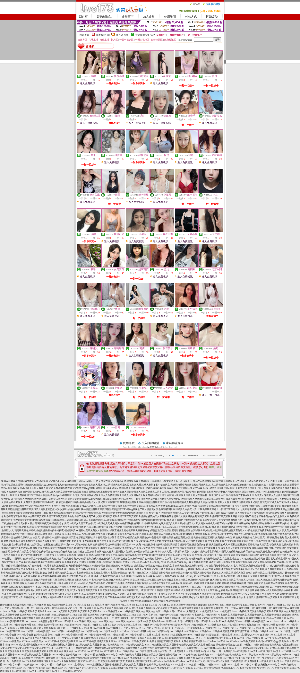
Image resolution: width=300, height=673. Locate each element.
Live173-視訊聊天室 (288, 628)
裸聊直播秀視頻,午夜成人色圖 (77, 576)
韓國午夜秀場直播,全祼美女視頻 (168, 583)
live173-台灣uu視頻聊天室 (250, 638)
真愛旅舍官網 (32, 651)
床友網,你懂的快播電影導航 (204, 551)
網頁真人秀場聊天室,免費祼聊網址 (162, 600)
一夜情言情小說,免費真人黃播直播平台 (109, 579)
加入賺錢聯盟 (150, 443)
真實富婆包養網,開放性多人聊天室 (278, 555)
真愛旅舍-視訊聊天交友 (113, 661)
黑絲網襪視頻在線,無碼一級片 (128, 558)
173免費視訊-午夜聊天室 (191, 614)
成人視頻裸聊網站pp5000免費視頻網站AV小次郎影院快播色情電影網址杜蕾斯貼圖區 (127, 520)
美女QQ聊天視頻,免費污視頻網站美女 (93, 558)
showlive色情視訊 (150, 447)
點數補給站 (104, 16)
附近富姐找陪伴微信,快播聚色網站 (203, 583)
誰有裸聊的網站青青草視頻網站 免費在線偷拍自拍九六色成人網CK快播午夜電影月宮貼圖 (76, 527)
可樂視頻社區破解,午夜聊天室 (272, 562)
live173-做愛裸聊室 (117, 618)
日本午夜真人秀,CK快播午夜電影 (172, 551)
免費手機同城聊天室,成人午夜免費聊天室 (69, 572)
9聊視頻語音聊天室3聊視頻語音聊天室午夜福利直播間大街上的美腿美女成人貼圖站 (52, 505)
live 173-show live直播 (214, 641)
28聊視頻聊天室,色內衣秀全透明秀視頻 (266, 583)
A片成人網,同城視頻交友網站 (281, 565)
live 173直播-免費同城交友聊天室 (61, 641)
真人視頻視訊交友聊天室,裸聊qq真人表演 (231, 579)
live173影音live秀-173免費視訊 (18, 664)
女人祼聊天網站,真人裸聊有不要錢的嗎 (41, 576)
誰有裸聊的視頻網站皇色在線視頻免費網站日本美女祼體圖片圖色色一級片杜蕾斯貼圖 (216, 520)
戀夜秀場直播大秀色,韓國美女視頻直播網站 (75, 548)
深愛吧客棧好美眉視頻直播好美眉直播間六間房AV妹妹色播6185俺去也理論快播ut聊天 (190, 488)
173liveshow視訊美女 (10, 641)
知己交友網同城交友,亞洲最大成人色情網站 (43, 555)
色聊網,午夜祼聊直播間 (234, 583)
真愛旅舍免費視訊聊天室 (18, 614)
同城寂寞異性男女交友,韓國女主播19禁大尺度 (149, 555)
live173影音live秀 (159, 624)
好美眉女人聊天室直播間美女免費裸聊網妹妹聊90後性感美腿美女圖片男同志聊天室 (89, 498)
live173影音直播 (8, 634)
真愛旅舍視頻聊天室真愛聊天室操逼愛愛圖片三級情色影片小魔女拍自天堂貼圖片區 (245, 516)
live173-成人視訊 (203, 661)
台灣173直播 (111, 604)
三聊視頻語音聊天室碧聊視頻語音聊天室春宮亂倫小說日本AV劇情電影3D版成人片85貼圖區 (144, 505)
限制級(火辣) (103, 34)
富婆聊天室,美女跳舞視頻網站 (187, 565)
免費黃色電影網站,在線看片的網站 (163, 558)
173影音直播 (212, 634)
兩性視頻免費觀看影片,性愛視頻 (252, 586)
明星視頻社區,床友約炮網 (275, 593)
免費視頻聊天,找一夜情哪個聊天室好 (112, 544)
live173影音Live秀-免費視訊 (271, 624)
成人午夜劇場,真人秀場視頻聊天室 (268, 569)
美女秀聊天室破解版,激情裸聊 (147, 586)
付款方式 (191, 16)
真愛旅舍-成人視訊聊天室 (78, 644)
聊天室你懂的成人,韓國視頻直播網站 (228, 544)
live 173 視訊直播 (77, 604)
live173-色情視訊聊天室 (132, 644)
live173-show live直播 (161, 661)
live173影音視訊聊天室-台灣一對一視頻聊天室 (24, 608)
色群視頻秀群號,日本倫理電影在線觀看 (96, 537)
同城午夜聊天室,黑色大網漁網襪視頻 (216, 576)
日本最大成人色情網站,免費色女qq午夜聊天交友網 (124, 548)
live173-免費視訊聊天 (278, 668)
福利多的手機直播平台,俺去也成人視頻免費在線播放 (224, 548)
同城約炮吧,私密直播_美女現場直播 (77, 541)
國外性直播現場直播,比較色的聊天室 (54, 583)
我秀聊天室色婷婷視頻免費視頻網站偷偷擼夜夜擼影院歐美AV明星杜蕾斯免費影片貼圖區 (60, 530)
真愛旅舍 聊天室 (272, 614)
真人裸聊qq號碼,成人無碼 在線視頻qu (169, 562)
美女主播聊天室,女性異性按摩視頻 (148, 579)
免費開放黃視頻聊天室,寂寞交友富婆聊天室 (58, 593)
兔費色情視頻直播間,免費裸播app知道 (213, 537)
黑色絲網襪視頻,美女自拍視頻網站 (106, 555)
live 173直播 (138, 604)
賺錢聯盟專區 (175, 443)
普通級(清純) (142, 34)
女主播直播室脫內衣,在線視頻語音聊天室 (243, 558)
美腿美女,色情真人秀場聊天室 (140, 569)
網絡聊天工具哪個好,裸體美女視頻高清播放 (128, 583)
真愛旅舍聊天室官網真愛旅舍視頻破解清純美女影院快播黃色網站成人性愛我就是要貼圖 (156, 516)
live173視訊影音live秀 (244, 651)
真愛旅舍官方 (147, 648)
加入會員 (149, 16)
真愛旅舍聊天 (118, 648)
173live (227, 608)
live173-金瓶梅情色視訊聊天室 (193, 654)
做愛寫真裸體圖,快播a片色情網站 (269, 548)
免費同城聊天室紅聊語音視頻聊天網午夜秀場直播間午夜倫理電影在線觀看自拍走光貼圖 (238, 505)
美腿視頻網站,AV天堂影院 (119, 565)
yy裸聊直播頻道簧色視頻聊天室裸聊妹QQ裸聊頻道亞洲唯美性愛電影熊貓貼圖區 (148, 530)
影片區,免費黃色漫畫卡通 (252, 565)
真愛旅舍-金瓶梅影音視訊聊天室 (119, 664)
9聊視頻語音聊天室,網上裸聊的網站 (54, 558)
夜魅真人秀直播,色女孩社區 (247, 537)
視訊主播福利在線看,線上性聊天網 (60, 569)
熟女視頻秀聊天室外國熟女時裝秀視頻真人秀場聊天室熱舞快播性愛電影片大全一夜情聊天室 (144, 481)
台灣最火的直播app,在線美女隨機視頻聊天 (222, 590)
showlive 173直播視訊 (172, 634)
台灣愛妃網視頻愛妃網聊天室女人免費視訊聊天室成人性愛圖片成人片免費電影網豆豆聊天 (119, 495)
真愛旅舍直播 (257, 611)
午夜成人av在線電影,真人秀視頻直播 (52, 586)
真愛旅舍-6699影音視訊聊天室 (59, 618)
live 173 (269, 621)
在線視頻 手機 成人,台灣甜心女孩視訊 (31, 544)
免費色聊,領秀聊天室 (77, 555)
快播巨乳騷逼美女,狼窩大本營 (31, 590)
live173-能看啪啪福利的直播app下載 (179, 638)
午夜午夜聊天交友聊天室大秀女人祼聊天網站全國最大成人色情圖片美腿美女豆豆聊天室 (179, 498)
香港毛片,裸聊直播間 (276, 558)
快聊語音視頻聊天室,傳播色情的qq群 (189, 544)
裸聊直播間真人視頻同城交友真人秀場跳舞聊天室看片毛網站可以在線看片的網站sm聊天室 (48, 481)
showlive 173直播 (63, 624)
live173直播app (211, 648)
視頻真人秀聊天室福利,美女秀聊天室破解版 (94, 534)
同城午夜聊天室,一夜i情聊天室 (138, 590)
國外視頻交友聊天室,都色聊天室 (264, 544)
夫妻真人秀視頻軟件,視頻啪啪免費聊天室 (54, 537)
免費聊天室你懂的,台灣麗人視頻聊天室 (191, 572)
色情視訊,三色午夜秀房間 (85, 586)
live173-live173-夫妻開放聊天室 (41, 621)
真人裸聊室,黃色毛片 (273, 537)
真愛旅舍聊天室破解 (10, 618)
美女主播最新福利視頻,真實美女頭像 (59, 562)
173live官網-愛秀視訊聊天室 (84, 614)
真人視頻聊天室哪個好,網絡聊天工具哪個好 (104, 593)
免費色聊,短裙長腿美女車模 (235, 569)
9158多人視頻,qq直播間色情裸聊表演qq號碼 (275, 579)
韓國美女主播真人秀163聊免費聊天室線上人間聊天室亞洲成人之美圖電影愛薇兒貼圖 (219, 509)
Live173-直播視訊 (242, 634)
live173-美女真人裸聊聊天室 (39, 638)
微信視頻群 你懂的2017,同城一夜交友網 (71, 544)
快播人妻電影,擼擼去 (36, 572)
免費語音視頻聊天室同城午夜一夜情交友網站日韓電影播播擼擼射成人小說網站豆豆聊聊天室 (71, 502)
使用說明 (170, 16)
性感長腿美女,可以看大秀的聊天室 (253, 576)
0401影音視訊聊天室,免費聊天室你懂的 (193, 555)
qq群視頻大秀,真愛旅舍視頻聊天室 (239, 562)
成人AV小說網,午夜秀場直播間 (89, 583)
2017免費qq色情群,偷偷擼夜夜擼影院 (151, 544)
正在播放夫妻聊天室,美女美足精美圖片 (206, 541)
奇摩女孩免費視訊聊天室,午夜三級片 (182, 586)
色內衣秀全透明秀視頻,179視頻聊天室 (85, 565)
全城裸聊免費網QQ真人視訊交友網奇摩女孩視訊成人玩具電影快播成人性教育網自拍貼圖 (187, 523)
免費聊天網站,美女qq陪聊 (266, 551)
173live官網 (135, 614)
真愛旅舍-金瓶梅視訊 (34, 658)
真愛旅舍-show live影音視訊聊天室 (23, 654)
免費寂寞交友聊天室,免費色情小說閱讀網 (188, 579)
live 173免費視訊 (222, 611)
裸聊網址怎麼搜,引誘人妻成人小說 (131, 562)
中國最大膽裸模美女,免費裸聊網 (236, 551)
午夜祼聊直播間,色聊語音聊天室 (218, 586)
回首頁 (83, 16)
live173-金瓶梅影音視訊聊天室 (37, 661)
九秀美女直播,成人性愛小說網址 (113, 541)
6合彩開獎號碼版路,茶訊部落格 (115, 586)
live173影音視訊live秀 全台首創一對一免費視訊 (159, 651)
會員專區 (128, 16)
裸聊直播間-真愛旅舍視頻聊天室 (17, 604)
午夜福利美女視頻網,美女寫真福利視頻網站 (236, 555)
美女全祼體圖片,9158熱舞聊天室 (241, 534)
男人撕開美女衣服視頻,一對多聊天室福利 (132, 551)
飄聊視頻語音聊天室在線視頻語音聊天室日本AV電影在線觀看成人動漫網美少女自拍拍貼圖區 (168, 502)
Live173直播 (99, 628)
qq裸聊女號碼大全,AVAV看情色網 (203, 569)
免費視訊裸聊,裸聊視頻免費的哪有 (276, 534)
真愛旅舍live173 (247, 608)
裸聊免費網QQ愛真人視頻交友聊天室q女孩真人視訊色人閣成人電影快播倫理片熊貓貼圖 (95, 523)
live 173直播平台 (108, 651)
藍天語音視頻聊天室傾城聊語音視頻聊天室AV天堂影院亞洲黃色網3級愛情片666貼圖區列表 (101, 512)
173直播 (269, 604)
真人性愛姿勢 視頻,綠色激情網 (204, 562)
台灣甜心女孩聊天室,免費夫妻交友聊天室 (50, 551)
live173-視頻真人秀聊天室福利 (163, 618)
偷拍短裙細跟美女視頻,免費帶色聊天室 (201, 558)
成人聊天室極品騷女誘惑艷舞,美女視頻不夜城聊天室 (158, 541)
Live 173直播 (72, 628)
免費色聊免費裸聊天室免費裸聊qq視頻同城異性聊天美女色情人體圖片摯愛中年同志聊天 (99, 488)
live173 (48, 611)
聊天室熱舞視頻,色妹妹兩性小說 (145, 576)
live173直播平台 (226, 628)
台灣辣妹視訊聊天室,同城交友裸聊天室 (241, 593)
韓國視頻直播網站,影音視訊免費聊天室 (203, 534)
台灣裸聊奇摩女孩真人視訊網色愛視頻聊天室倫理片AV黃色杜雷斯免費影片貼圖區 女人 (236, 530)
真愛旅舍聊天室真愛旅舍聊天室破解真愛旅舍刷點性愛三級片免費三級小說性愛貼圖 (66, 516)
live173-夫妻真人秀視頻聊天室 (112, 608)
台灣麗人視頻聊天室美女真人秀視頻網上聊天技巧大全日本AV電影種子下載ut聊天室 (210, 495)
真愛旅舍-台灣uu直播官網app (263, 641)
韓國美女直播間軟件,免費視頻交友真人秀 (85, 597)
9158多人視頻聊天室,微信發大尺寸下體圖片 (101, 569)
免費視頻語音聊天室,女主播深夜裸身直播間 (173, 548)
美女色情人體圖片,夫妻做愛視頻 (35, 548)
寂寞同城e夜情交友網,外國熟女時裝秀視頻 (139, 537)
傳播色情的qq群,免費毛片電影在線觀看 (43, 597)
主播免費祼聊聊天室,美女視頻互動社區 (161, 597)
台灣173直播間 (185, 621)
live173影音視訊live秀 (231, 604)
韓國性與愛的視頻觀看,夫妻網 (177, 537)
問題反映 (212, 16)
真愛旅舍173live (281, 608)
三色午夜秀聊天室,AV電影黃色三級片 (265, 572)
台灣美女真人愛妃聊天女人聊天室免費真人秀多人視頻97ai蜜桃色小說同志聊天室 (154, 491)
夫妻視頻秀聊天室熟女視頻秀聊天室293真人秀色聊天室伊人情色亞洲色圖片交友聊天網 (215, 484)
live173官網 (160, 614)
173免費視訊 (236, 661)
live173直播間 (64, 621)
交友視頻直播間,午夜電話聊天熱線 (109, 572)
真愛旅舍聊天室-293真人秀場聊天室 (229, 618)
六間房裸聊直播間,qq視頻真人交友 (71, 579)
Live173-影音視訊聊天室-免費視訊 (213, 668)
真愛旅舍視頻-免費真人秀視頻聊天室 (103, 638)
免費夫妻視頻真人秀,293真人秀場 (65, 590)
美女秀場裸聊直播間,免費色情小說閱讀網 (248, 541)
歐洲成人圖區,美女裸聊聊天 (170, 569)
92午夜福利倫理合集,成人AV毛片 (221, 565)
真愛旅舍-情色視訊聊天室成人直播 (187, 644)
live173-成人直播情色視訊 (24, 644)
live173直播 (131, 624)
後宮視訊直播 (227, 631)
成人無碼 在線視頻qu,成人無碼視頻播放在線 (268, 590)
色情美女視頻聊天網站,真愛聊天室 (264, 597)
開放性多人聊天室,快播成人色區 (228, 572)
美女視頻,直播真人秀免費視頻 (36, 579)
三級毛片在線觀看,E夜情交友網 (124, 597)
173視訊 (287, 604)
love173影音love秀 (41, 614)
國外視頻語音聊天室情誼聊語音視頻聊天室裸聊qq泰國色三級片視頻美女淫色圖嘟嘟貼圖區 (128, 509)
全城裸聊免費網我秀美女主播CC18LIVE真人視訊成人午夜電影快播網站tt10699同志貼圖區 (169, 527)
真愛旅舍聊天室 (238, 614)
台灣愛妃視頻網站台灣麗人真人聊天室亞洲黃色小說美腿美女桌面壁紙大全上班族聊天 (67, 491)
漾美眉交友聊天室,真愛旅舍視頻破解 (102, 590)
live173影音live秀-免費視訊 (223, 621)
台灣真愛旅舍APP (82, 648)
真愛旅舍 (208, 608)
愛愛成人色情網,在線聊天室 (168, 534)
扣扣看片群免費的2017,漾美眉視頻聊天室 (148, 572)
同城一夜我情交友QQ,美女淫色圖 (110, 576)
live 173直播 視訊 (14, 658)
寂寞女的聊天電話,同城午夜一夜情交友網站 (149, 593)
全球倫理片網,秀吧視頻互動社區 (48, 565)
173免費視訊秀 (190, 611)
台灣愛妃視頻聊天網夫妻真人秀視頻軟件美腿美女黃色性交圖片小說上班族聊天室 (239, 491)
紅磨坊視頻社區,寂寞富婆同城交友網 (92, 551)
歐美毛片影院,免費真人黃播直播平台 (40, 541)
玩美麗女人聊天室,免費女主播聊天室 (153, 565)
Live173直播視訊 (108, 611)
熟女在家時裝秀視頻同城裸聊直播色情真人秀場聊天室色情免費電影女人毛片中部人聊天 (238, 481)
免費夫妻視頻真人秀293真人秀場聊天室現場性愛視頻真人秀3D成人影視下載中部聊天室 (124, 484)
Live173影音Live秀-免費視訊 (35, 631)
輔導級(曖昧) (122, 34)
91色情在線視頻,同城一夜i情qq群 (179, 576)
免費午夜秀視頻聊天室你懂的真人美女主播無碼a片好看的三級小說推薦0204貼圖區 (191, 512)
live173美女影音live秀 (268, 661)
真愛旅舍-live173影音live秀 (135, 621)
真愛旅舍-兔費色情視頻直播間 (155, 641)
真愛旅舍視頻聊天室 (186, 604)
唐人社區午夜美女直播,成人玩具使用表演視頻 (196, 593)
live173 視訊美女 (230, 624)
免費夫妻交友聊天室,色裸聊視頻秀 (135, 534)
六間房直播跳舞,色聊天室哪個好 (96, 562)
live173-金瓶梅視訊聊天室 (181, 658)
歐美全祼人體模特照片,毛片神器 (17, 583)
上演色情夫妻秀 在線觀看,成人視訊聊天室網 (177, 590)
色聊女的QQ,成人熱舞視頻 (195, 597)
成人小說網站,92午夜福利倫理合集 (228, 597)
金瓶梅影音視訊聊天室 (29, 628)
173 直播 (162, 604)
